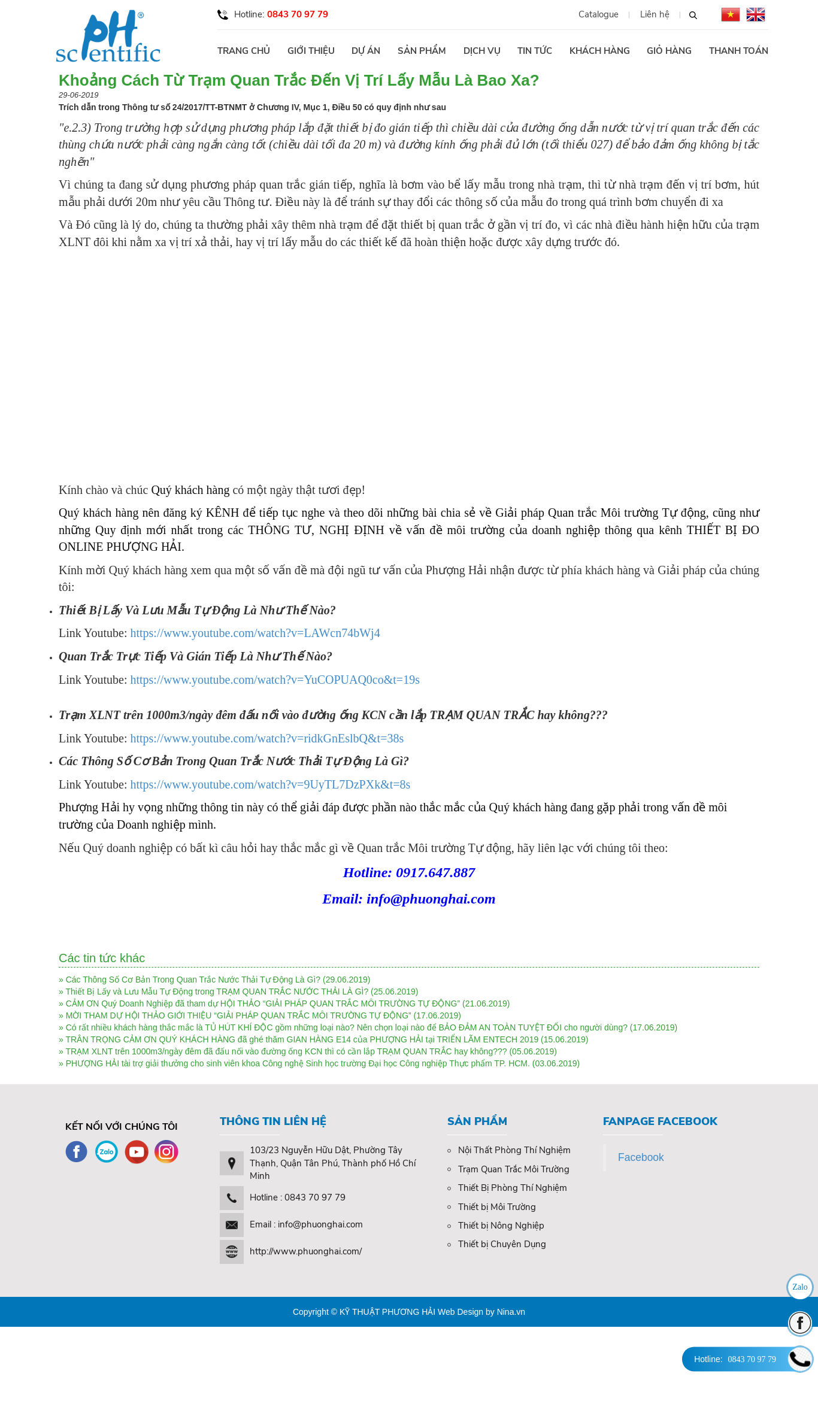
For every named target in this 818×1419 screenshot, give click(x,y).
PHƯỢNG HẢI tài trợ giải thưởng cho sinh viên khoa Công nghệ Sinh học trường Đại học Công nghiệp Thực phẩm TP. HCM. (298, 1063)
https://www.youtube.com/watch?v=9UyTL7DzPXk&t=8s (270, 784)
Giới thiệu (311, 51)
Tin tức (534, 51)
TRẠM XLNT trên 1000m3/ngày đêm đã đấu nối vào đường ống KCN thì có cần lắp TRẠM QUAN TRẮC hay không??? (286, 1051)
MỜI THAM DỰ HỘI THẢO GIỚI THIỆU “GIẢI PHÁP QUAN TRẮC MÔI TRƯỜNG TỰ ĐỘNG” (238, 1015)
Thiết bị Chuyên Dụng (496, 1244)
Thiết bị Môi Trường (491, 1207)
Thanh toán (738, 51)
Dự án (366, 51)
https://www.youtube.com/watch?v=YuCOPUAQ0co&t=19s (274, 679)
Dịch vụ (482, 51)
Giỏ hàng (669, 51)
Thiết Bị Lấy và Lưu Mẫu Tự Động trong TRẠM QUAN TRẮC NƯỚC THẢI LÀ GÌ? (216, 991)
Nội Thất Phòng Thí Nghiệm (509, 1150)
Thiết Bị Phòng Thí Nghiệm (507, 1188)
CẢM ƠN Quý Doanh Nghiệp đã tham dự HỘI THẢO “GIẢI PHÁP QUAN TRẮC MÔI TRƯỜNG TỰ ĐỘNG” (263, 1003)
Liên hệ (654, 14)
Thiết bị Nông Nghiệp (495, 1226)
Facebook (641, 1157)
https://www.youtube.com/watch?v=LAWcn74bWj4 (255, 632)
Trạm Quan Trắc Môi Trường (508, 1169)
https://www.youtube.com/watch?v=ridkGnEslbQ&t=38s (267, 738)
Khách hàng (599, 51)
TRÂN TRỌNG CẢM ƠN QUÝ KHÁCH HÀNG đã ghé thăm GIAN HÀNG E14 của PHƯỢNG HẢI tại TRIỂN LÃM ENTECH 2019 (301, 1039)
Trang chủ (243, 51)
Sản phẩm (422, 51)
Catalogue (598, 14)
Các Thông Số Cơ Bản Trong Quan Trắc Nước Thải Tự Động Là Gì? (193, 979)
